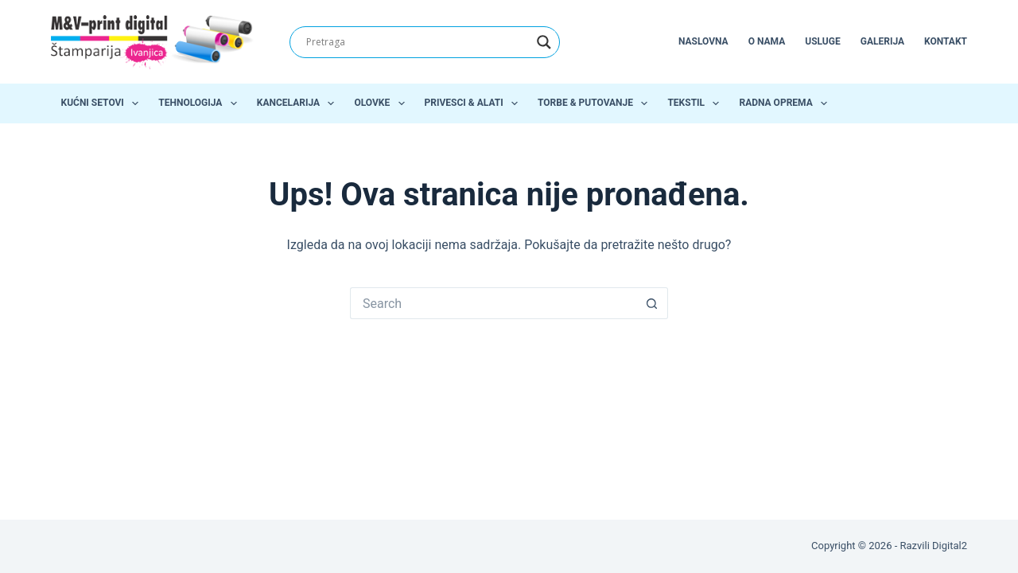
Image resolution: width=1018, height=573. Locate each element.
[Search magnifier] (544, 42)
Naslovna (703, 41)
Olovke (382, 103)
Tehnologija (200, 103)
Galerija (882, 41)
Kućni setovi (103, 103)
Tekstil (696, 103)
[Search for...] (493, 303)
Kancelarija (299, 103)
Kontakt (945, 41)
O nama (767, 41)
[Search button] (652, 303)
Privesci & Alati (474, 103)
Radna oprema (786, 103)
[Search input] (417, 42)
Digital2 (949, 546)
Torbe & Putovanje (596, 103)
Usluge (822, 41)
